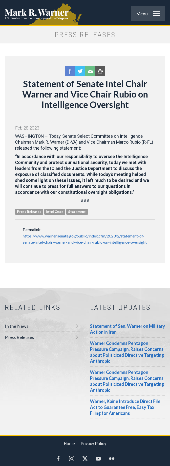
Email (90, 71)
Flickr (112, 458)
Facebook (70, 71)
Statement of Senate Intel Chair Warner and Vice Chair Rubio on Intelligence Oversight (85, 94)
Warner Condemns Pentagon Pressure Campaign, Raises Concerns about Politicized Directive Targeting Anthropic (127, 352)
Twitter (80, 71)
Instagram (71, 458)
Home (69, 443)
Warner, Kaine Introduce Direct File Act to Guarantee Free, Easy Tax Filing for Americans (125, 407)
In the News (16, 326)
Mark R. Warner (85, 12)
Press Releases (19, 337)
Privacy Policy (93, 443)
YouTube (98, 458)
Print (100, 71)
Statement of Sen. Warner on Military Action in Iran (127, 329)
